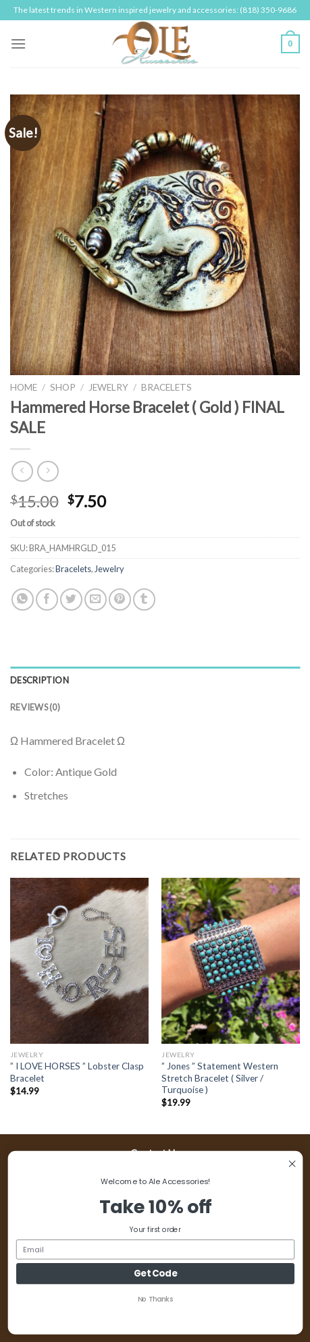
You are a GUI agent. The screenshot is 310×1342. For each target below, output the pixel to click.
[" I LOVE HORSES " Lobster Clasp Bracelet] (79, 961)
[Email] (155, 1249)
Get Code (154, 1273)
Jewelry (108, 387)
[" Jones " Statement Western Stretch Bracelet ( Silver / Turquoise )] (230, 961)
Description (39, 680)
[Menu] (18, 43)
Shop (63, 387)
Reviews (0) (35, 707)
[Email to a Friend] (95, 599)
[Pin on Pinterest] (120, 599)
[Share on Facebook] (47, 599)
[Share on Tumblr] (144, 599)
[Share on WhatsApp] (22, 599)
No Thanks (155, 1299)
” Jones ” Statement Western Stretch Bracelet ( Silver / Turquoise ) (219, 1078)
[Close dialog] (291, 1163)
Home (23, 387)
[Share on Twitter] (71, 599)
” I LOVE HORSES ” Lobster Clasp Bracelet (77, 1072)
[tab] (155, 680)
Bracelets (166, 387)
